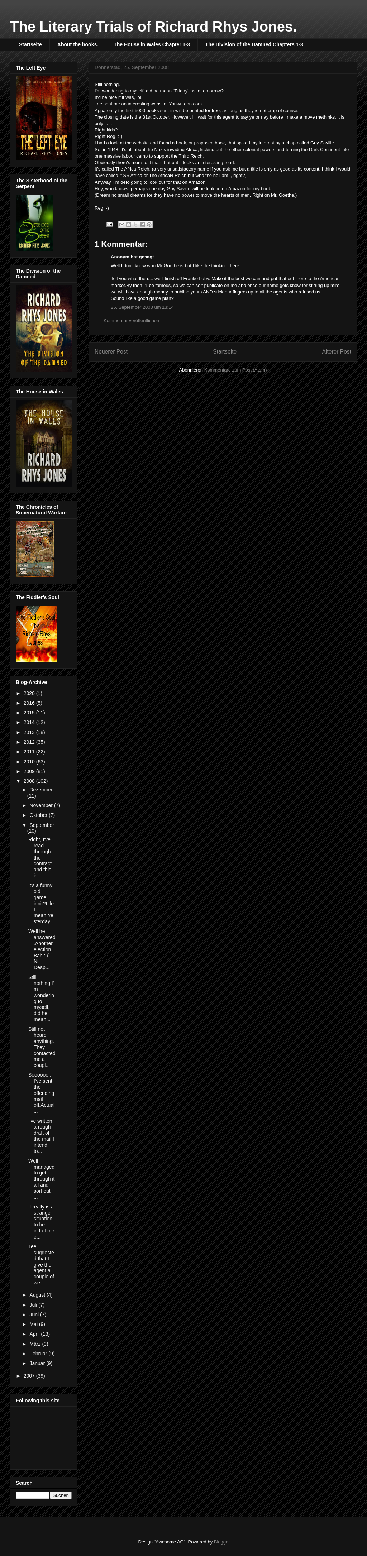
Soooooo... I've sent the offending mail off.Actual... (41, 1093)
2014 (30, 722)
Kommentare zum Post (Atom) (235, 370)
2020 (30, 693)
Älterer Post (336, 352)
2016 (30, 703)
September (41, 825)
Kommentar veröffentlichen (131, 320)
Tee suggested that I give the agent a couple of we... (41, 1265)
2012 (30, 742)
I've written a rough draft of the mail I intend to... (41, 1136)
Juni (34, 1314)
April (35, 1334)
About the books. (77, 44)
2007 (30, 1376)
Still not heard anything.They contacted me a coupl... (42, 1047)
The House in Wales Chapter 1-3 (152, 44)
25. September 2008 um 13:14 (142, 307)
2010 (30, 762)
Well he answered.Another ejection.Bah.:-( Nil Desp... (42, 949)
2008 (30, 781)
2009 (30, 771)
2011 (30, 752)
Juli (33, 1305)
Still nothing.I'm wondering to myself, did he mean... (41, 999)
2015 (30, 712)
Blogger (222, 1542)
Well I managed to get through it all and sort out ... (41, 1179)
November (41, 805)
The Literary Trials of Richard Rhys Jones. (153, 26)
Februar (38, 1353)
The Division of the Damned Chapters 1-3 (254, 44)
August (37, 1295)
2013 (30, 732)
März (35, 1344)
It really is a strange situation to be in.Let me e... (41, 1222)
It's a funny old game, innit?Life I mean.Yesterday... (41, 903)
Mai (34, 1324)
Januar (37, 1363)
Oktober (39, 815)
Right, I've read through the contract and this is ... (40, 857)
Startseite (30, 44)
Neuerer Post (111, 352)
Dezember (41, 790)
